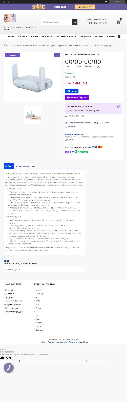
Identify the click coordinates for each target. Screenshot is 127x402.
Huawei (39, 322)
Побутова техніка (30, 45)
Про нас (34, 36)
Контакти (47, 36)
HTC (37, 315)
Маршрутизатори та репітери (69, 45)
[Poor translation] (9, 358)
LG (37, 312)
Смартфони (10, 290)
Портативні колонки (13, 301)
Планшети (9, 293)
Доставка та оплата (65, 36)
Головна (10, 36)
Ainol (38, 301)
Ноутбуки (9, 297)
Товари (21, 36)
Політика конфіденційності (79, 342)
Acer (37, 297)
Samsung (39, 293)
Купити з (78, 97)
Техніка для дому (47, 45)
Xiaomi (38, 326)
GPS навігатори (11, 308)
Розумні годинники (13, 304)
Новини (111, 36)
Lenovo (39, 290)
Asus (37, 304)
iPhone (38, 308)
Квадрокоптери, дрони (15, 312)
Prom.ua (76, 340)
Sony (38, 319)
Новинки (99, 36)
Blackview (40, 330)
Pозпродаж (85, 36)
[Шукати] (74, 22)
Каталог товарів (14, 45)
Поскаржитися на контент (57, 342)
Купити (73, 91)
